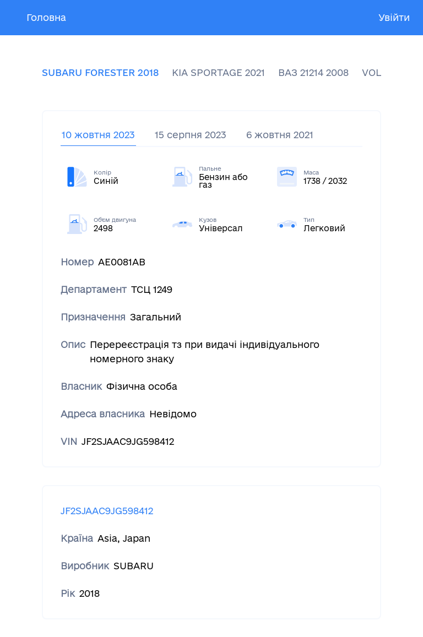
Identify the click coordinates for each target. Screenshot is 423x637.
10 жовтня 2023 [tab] (98, 134)
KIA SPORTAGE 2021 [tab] (218, 72)
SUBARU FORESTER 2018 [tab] (100, 72)
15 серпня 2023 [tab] (190, 134)
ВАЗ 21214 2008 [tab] (313, 72)
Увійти (394, 17)
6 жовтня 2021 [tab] (279, 134)
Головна (46, 17)
